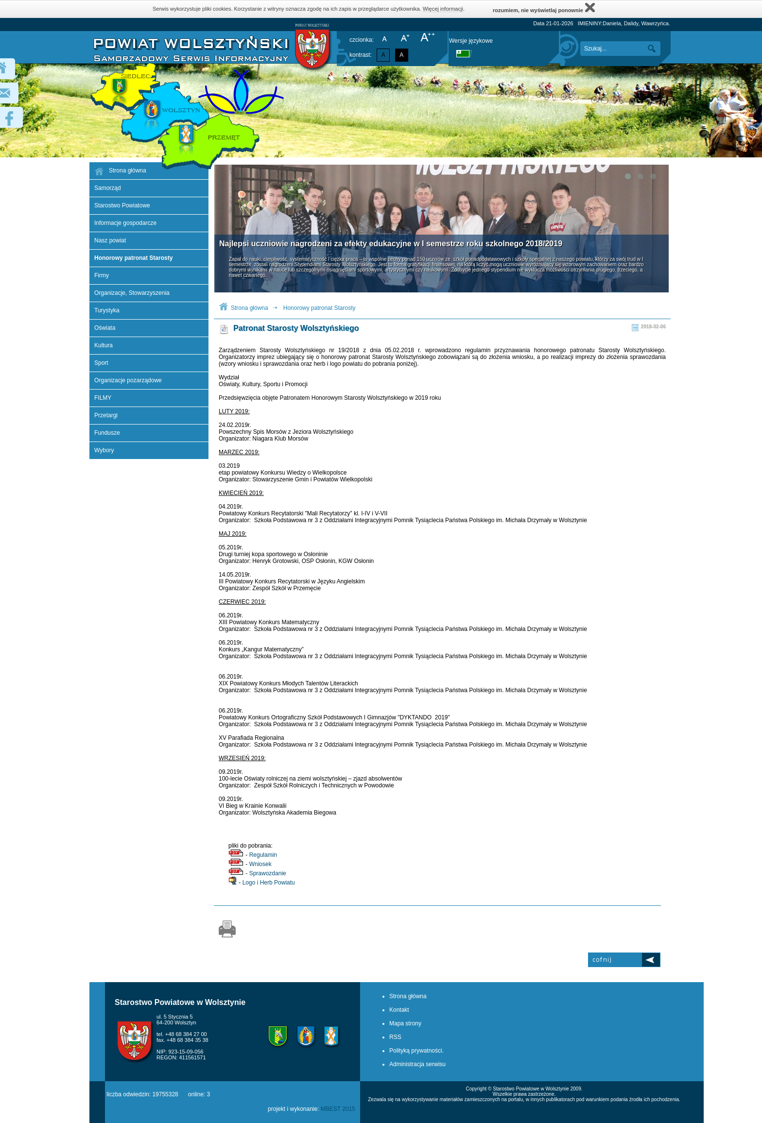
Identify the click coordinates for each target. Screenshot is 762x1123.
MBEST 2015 (338, 1109)
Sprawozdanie (267, 873)
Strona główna (249, 308)
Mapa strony (405, 1023)
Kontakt (399, 1009)
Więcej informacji (443, 9)
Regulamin (263, 854)
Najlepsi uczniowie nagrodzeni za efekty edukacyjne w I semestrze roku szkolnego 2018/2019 (390, 243)
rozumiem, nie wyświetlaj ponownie (544, 7)
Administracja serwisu (417, 1064)
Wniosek (260, 864)
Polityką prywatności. (416, 1050)
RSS (395, 1037)
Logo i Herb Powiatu (268, 882)
